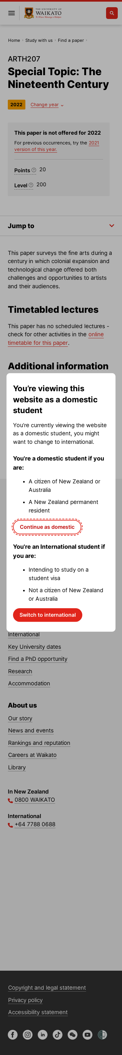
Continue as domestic (47, 527)
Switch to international (48, 614)
